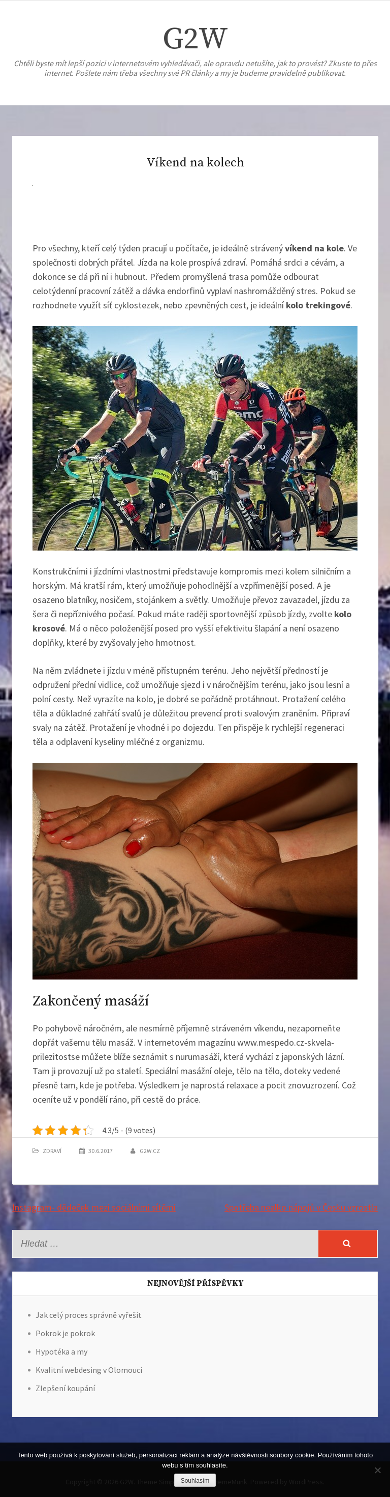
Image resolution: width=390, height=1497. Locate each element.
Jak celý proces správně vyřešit (89, 1315)
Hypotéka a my (61, 1351)
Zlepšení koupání (65, 1388)
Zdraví (52, 1151)
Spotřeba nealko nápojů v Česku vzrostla (301, 1207)
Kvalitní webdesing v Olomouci (89, 1370)
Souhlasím (195, 1480)
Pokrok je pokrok (65, 1333)
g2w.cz (150, 1151)
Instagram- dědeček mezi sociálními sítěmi (94, 1207)
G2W (195, 39)
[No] (377, 1470)
